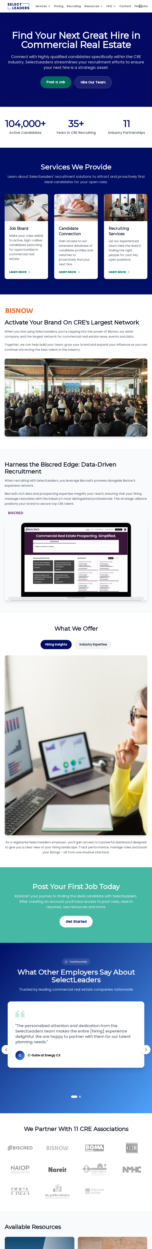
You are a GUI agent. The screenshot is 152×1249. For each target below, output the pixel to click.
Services (43, 6)
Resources (93, 6)
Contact (125, 6)
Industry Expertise (93, 644)
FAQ (111, 6)
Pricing (58, 6)
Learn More (20, 272)
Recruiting (74, 6)
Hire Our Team (93, 82)
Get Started (76, 921)
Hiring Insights (56, 644)
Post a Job (56, 82)
